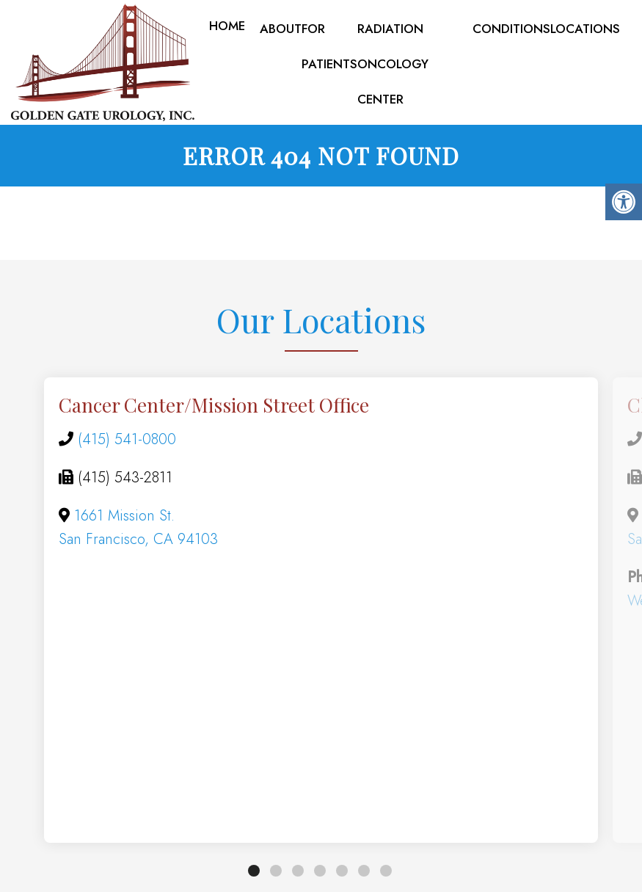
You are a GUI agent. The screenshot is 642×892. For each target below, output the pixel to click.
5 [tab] (342, 874)
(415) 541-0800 (127, 442)
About (281, 28)
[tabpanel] (321, 613)
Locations (585, 28)
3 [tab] (298, 874)
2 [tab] (276, 874)
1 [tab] (254, 874)
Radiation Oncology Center (392, 64)
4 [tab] (320, 874)
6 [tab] (364, 874)
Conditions (511, 28)
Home (227, 26)
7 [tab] (386, 874)
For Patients (329, 46)
